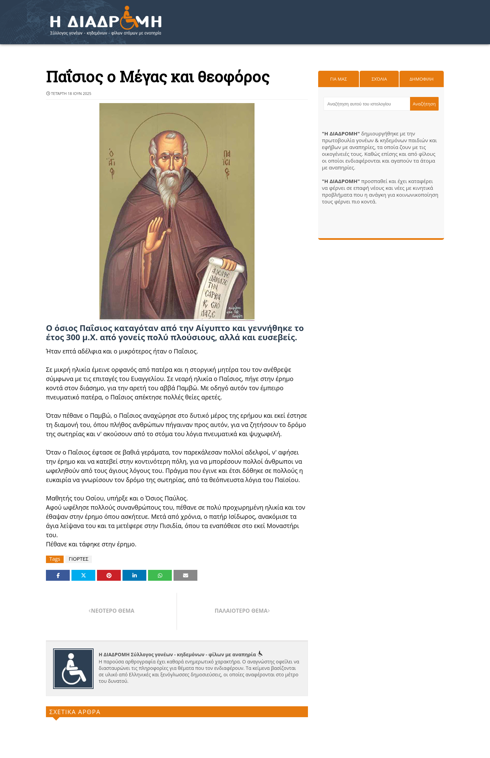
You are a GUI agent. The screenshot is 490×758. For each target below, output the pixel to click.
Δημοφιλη (422, 79)
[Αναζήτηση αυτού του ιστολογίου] (367, 104)
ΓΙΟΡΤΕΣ (78, 559)
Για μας (338, 79)
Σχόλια (379, 79)
